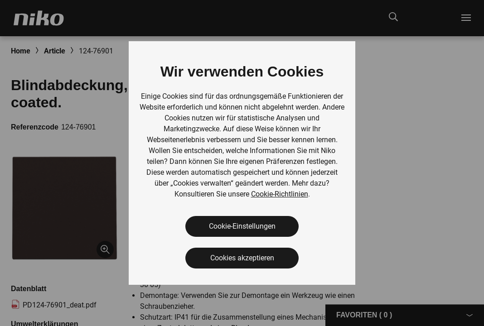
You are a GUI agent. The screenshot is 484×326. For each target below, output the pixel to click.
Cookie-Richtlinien (279, 194)
